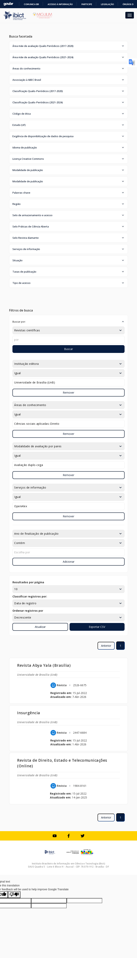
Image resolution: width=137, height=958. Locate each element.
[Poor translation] (14, 894)
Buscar (68, 349)
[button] (68, 46)
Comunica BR (31, 4)
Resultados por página (28, 582)
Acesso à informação (60, 4)
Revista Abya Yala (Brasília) (44, 665)
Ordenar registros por (27, 610)
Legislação (107, 4)
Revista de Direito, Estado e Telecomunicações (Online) (62, 763)
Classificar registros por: (29, 596)
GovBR (8, 4)
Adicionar (68, 561)
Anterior (106, 645)
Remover (68, 392)
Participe (86, 4)
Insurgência (28, 712)
